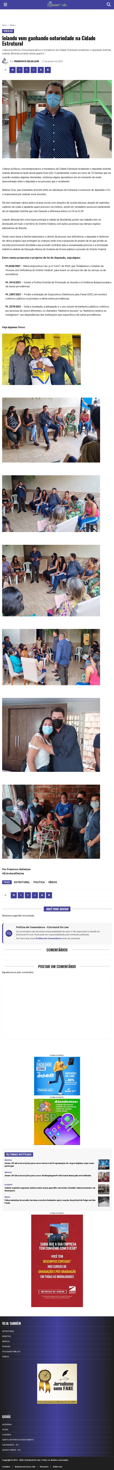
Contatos (6, 1467)
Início (4, 25)
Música (6, 1341)
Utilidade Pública (11, 1352)
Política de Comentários (48, 938)
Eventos (6, 1336)
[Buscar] (109, 4)
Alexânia (7, 1424)
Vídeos (13, 25)
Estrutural (22, 882)
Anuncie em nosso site (25, 1467)
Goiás (5, 1430)
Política (39, 882)
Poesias (6, 1346)
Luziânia (6, 1435)
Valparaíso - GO (10, 1445)
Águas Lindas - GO (11, 1450)
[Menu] (5, 4)
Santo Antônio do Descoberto (18, 1440)
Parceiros (44, 1467)
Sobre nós (57, 1467)
